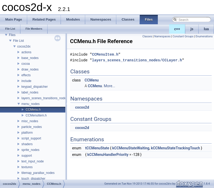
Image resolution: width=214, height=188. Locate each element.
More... (109, 86)
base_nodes (29, 58)
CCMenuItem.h (36, 115)
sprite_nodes (30, 150)
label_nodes (29, 92)
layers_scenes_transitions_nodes (44, 98)
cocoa (25, 64)
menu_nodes (30, 104)
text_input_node (32, 161)
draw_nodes (29, 69)
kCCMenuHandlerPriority (107, 154)
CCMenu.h (33, 109)
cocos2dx (24, 46)
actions (26, 52)
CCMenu (92, 80)
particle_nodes (31, 127)
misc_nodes (29, 121)
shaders (27, 144)
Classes (147, 36)
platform (27, 132)
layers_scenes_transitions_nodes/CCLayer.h (137, 60)
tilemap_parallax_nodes (38, 173)
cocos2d (82, 107)
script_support (31, 138)
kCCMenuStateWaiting (130, 148)
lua (206, 29)
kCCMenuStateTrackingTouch (175, 148)
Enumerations (204, 36)
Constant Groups (183, 36)
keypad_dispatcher (34, 87)
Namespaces (162, 36)
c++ (177, 29)
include (26, 81)
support (26, 155)
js (191, 29)
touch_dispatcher (33, 178)
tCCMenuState (97, 148)
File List (18, 41)
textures (27, 167)
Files (12, 35)
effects (26, 75)
